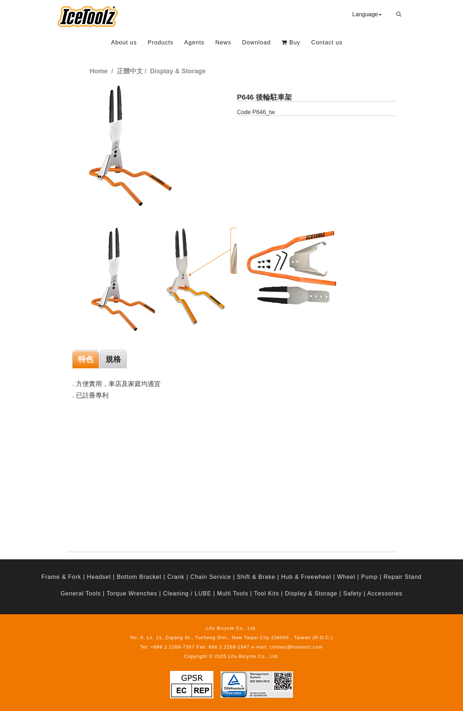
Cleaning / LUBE (187, 593)
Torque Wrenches (132, 593)
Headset (99, 577)
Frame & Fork (61, 577)
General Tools (80, 593)
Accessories (384, 593)
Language (367, 14)
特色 (85, 359)
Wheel (346, 577)
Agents (194, 42)
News (223, 42)
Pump (369, 577)
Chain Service (210, 577)
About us (124, 42)
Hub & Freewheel (306, 577)
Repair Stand (402, 577)
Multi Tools (232, 593)
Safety (352, 593)
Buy (290, 42)
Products (160, 42)
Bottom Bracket (139, 577)
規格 (113, 359)
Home (99, 71)
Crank (175, 577)
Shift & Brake (256, 577)
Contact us (326, 42)
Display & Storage (311, 593)
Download (256, 42)
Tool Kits (266, 593)
